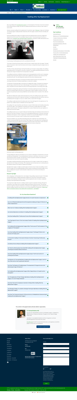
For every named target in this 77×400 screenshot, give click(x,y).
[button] (28, 197)
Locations (44, 9)
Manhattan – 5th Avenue (12, 360)
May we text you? (46, 367)
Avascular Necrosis (57, 34)
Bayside (8, 340)
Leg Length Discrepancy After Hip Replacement (59, 44)
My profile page (30, 321)
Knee (21, 9)
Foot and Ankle (37, 9)
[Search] (18, 2)
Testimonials (51, 1)
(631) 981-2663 (59, 26)
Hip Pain (54, 47)
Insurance (52, 9)
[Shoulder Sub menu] (31, 9)
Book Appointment (62, 9)
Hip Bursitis (55, 48)
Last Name (45, 346)
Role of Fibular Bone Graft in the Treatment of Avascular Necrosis (59, 57)
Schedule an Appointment (43, 326)
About (39, 1)
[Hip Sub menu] (12, 9)
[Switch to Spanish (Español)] (43, 395)
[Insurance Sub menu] (56, 9)
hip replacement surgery (21, 24)
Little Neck (9, 350)
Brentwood (9, 344)
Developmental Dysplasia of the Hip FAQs (61, 50)
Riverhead (9, 356)
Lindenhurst (9, 352)
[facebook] (8, 362)
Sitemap (8, 390)
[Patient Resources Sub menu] (69, 1)
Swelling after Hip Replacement (59, 54)
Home (8, 12)
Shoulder (28, 9)
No (51, 369)
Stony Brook (9, 348)
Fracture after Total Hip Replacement (60, 52)
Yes (44, 369)
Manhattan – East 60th (11, 358)
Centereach (9, 346)
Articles (45, 1)
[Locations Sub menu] (48, 9)
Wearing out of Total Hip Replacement (60, 36)
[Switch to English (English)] (31, 395)
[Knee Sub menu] (23, 9)
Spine (16, 9)
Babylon (8, 342)
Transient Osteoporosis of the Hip (60, 37)
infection (37, 30)
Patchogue (9, 354)
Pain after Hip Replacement (58, 41)
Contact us (57, 1)
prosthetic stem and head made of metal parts (22, 38)
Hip (10, 9)
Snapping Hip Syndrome (58, 39)
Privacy (12, 390)
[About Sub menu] (41, 1)
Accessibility (17, 390)
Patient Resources (65, 1)
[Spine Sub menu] (18, 9)
